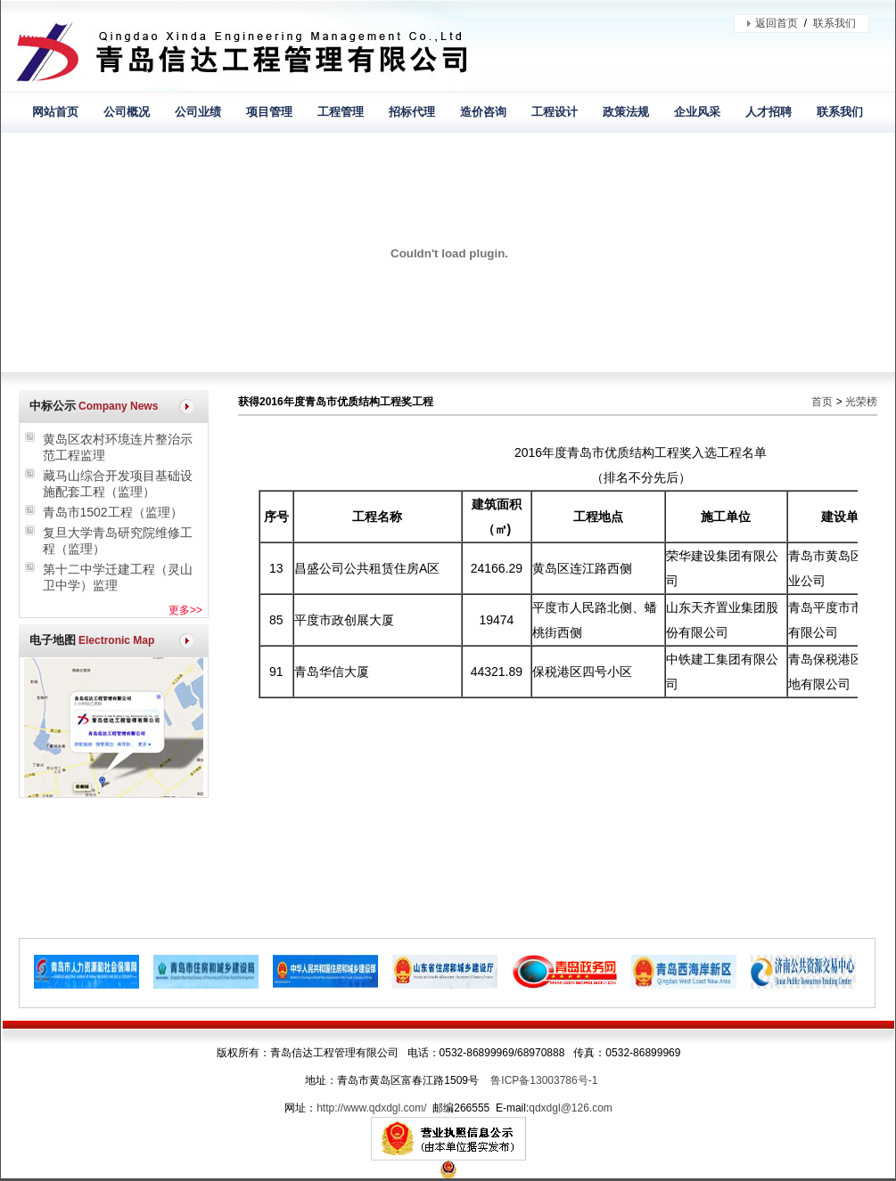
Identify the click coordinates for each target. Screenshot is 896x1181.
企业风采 (697, 111)
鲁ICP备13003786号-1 (543, 1080)
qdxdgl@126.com (570, 1108)
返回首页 (776, 23)
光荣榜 (861, 401)
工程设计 (554, 111)
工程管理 (340, 111)
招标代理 (412, 111)
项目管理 (269, 111)
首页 (822, 401)
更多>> (185, 610)
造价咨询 (483, 111)
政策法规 (626, 111)
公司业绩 (198, 111)
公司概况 (126, 111)
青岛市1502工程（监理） (113, 512)
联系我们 (834, 23)
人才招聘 (768, 111)
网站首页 (55, 111)
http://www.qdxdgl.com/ (371, 1108)
